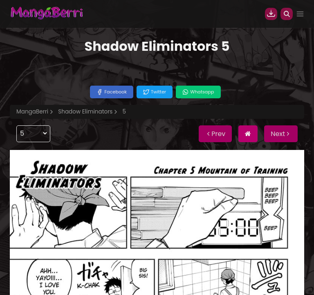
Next (281, 133)
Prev (215, 133)
